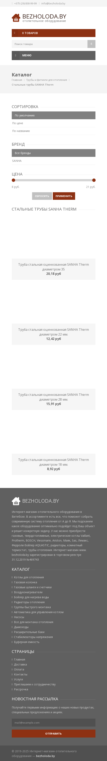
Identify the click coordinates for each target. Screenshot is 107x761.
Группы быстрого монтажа (32, 607)
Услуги (18, 679)
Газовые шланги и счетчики (33, 587)
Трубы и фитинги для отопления (46, 80)
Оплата (19, 669)
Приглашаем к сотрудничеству (35, 684)
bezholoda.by (44, 16)
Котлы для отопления (29, 577)
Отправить (53, 733)
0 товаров (30, 33)
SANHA (17, 161)
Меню (21, 55)
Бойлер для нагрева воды (31, 597)
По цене (17, 123)
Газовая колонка (25, 582)
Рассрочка (21, 689)
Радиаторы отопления (29, 602)
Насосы (19, 617)
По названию (21, 131)
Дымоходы (21, 627)
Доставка (20, 664)
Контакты (20, 674)
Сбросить (42, 196)
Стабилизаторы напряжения (33, 637)
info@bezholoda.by (53, 3)
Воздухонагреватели (28, 592)
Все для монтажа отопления (33, 622)
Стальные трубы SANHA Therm (32, 84)
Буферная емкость (26, 642)
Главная (17, 80)
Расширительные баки (29, 632)
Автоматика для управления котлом (39, 612)
